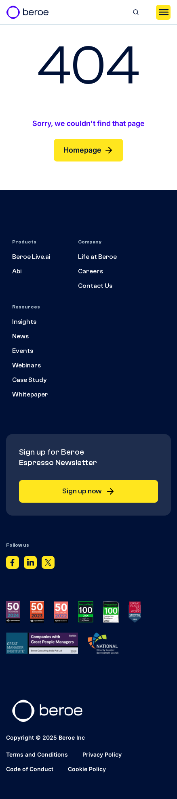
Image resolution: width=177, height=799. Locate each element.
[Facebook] (12, 564)
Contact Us (95, 285)
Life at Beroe (97, 256)
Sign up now (88, 491)
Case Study (29, 380)
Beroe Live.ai (31, 256)
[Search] (136, 12)
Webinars (26, 365)
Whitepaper (30, 394)
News (20, 336)
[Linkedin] (30, 564)
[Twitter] (48, 564)
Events (22, 350)
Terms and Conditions (37, 754)
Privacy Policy (102, 754)
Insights (24, 321)
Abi (16, 271)
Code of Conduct (29, 768)
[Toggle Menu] (163, 12)
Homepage (88, 150)
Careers (90, 271)
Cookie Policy (87, 768)
